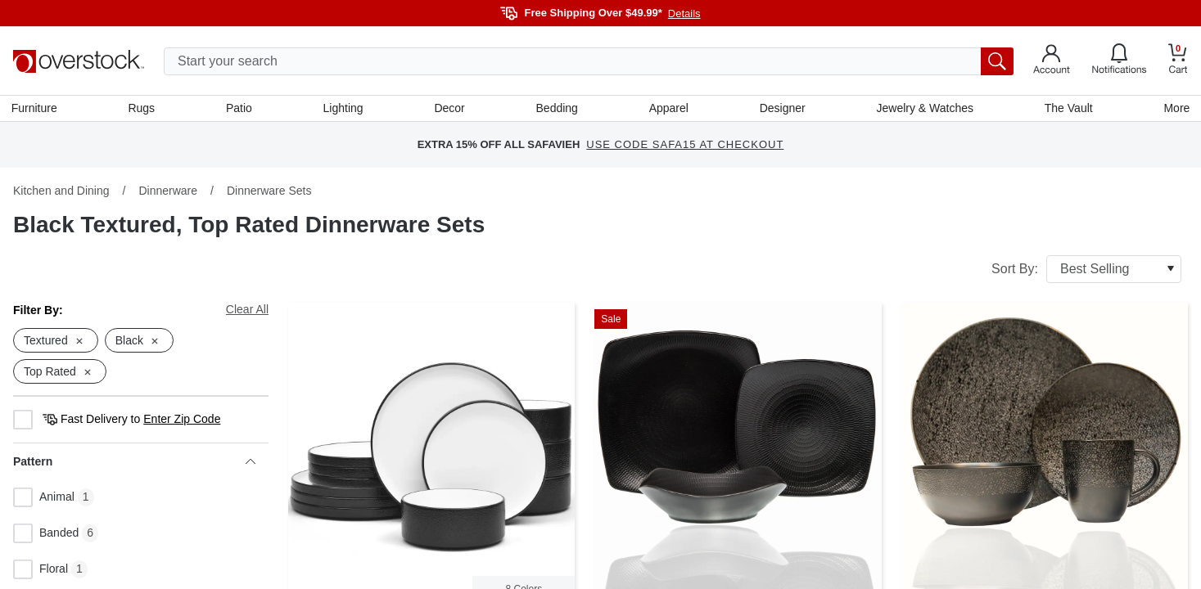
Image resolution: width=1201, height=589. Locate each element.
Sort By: (1086, 271)
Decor (450, 108)
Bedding (556, 108)
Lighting (343, 108)
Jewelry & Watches (924, 108)
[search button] (997, 61)
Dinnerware (167, 192)
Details (684, 13)
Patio (240, 108)
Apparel (668, 108)
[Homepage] (78, 61)
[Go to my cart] (1178, 61)
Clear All (247, 310)
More (1175, 108)
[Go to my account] (1051, 61)
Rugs (142, 108)
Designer (782, 108)
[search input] (589, 61)
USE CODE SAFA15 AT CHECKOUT (684, 147)
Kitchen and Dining (61, 192)
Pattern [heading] (134, 463)
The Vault (1067, 108)
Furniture (36, 108)
